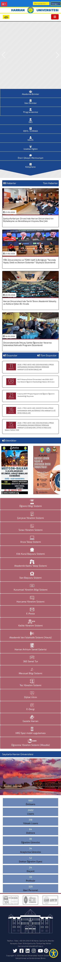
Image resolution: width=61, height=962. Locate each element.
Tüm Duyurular (49, 355)
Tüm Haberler (50, 183)
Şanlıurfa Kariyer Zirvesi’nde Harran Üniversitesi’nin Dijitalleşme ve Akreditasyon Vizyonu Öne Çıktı (28, 219)
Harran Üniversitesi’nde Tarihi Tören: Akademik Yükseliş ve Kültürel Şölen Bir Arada (29, 302)
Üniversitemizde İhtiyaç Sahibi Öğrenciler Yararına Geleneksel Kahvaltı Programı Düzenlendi (27, 343)
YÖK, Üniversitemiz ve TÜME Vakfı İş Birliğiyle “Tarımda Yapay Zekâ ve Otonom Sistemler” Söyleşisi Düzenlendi (29, 261)
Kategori (55, 4)
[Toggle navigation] (55, 16)
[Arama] (41, 3)
